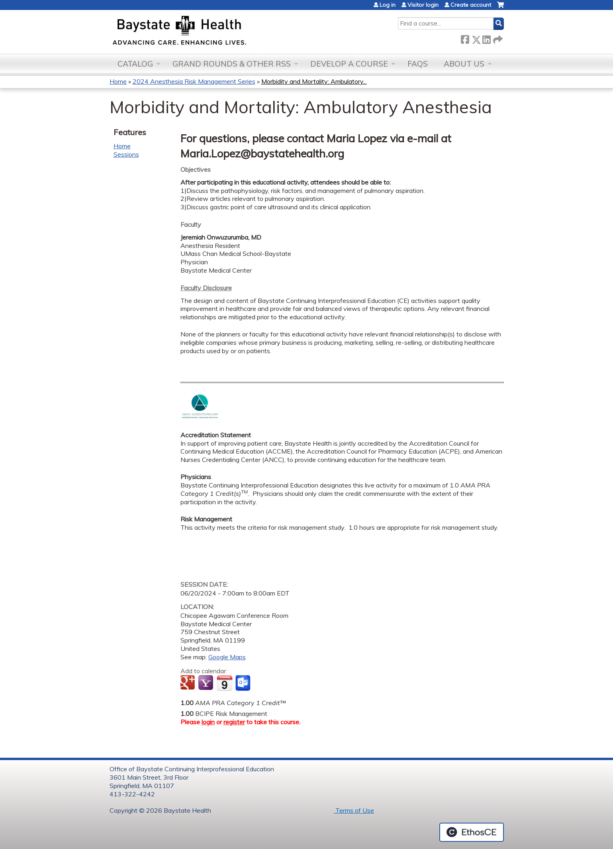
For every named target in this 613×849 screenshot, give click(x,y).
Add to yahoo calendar (206, 683)
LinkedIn (486, 38)
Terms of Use (354, 810)
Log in (388, 5)
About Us (464, 64)
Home (118, 81)
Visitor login (423, 5)
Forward (497, 38)
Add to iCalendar (224, 683)
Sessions (126, 154)
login (208, 722)
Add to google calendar (188, 683)
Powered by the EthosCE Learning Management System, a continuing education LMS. (471, 832)
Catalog (135, 64)
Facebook (465, 38)
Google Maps (227, 657)
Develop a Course (349, 64)
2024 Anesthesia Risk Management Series (194, 81)
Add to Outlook (243, 683)
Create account (470, 5)
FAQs (417, 64)
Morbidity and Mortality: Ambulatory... (314, 81)
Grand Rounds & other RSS (231, 64)
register (234, 722)
